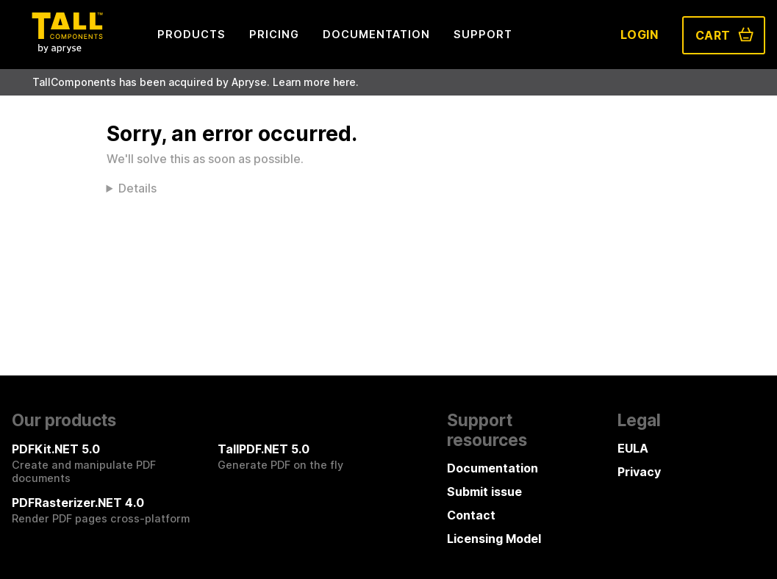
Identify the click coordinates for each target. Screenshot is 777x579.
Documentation (492, 468)
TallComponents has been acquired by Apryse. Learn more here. (195, 82)
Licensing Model (494, 538)
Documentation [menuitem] (376, 34)
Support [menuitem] (483, 34)
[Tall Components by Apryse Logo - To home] (67, 48)
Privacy (639, 472)
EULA (632, 448)
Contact (471, 515)
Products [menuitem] (191, 34)
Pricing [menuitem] (274, 34)
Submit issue (484, 491)
